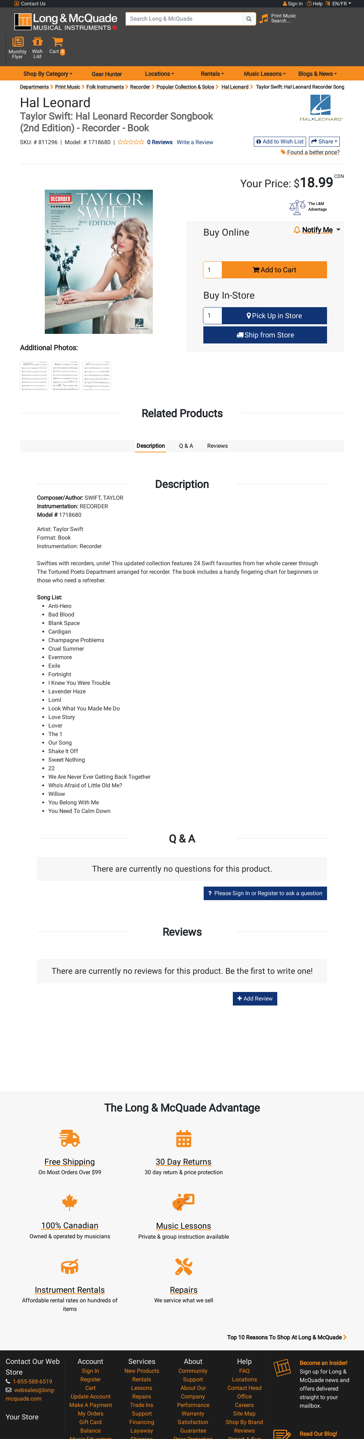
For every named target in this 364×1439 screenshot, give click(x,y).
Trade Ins (141, 1317)
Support (142, 1326)
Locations (244, 1292)
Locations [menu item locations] (157, 51)
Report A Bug (244, 1352)
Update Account (91, 1309)
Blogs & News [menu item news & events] (315, 51)
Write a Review (195, 119)
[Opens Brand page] (321, 85)
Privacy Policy (193, 1377)
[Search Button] (247, 25)
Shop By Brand (244, 1335)
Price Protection (193, 1352)
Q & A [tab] (186, 423)
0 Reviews (159, 119)
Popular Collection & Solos (185, 64)
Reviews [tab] (217, 423)
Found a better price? (310, 129)
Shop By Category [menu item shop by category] (45, 51)
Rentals (141, 1292)
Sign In (90, 1283)
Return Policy (193, 1386)
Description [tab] (150, 423)
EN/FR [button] (336, 3)
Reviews (244, 1343)
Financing (141, 1335)
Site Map (244, 1326)
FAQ (244, 1283)
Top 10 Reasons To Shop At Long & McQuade (287, 1250)
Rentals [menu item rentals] (210, 51)
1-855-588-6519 (29, 1294)
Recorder (140, 64)
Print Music (67, 64)
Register (90, 1292)
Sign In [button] (293, 3)
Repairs (141, 1309)
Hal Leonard (234, 64)
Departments (34, 64)
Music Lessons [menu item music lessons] (263, 51)
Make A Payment (90, 1317)
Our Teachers (193, 1394)
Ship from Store (265, 312)
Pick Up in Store (274, 292)
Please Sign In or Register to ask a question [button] (265, 870)
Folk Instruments (105, 64)
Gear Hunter (107, 51)
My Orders (90, 1326)
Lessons (141, 1300)
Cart (90, 1300)
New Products (141, 1283)
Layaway (141, 1343)
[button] (350, 25)
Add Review (255, 975)
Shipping (141, 1352)
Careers (244, 1317)
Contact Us (30, 4)
